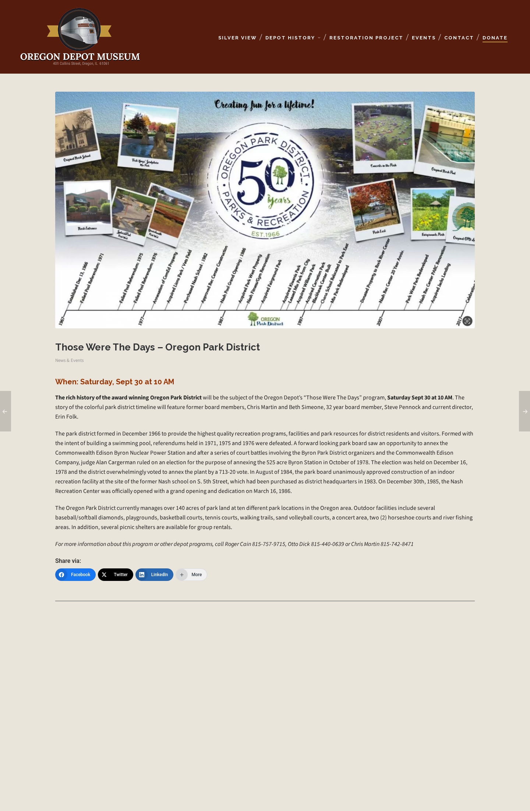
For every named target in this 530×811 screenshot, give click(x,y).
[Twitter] (115, 574)
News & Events (69, 360)
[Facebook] (75, 574)
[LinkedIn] (154, 574)
